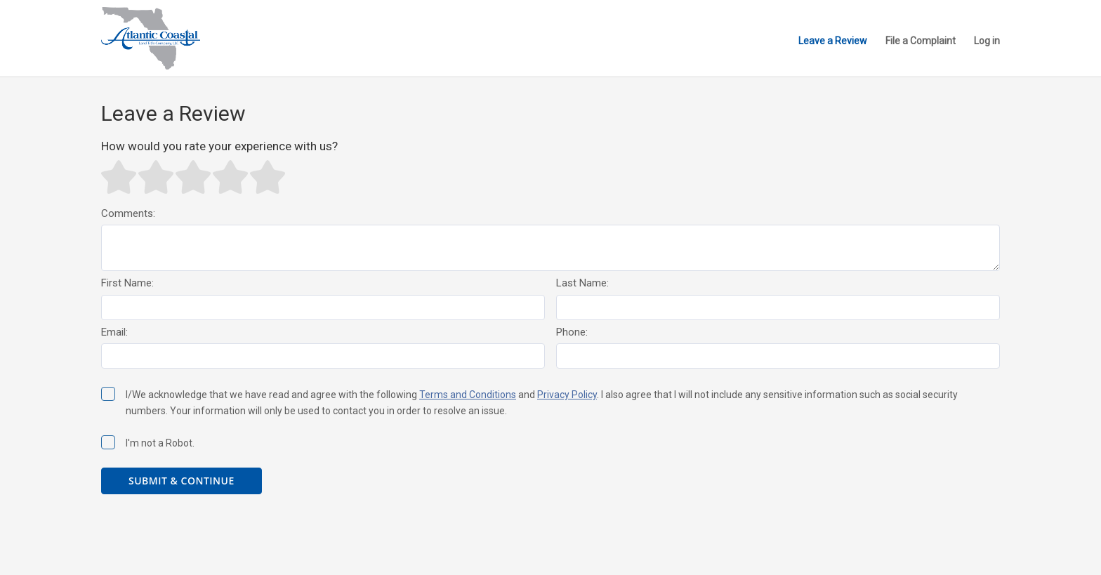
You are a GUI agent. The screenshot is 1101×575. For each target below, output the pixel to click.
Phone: (572, 332)
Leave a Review (832, 41)
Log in (987, 41)
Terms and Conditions (467, 394)
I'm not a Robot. (148, 442)
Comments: (128, 213)
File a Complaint (920, 41)
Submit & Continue (181, 480)
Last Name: (582, 283)
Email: (114, 332)
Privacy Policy (567, 394)
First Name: (127, 283)
